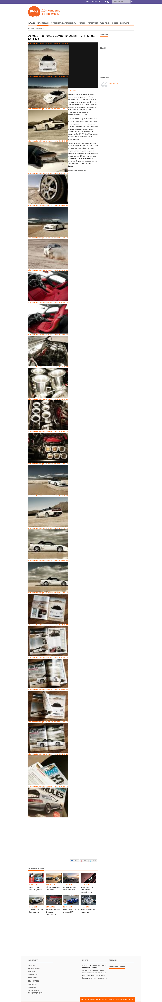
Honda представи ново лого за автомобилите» (87, 889)
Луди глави (105, 23)
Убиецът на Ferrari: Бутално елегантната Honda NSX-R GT (48, 92)
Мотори (82, 23)
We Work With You (128, 999)
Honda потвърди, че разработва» (88, 911)
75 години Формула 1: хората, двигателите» (53, 912)
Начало (31, 28)
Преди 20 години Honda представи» (35, 888)
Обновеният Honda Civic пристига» (36, 911)
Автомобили (42, 23)
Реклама (32, 987)
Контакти (124, 23)
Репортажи (93, 23)
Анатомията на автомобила (63, 23)
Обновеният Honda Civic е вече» (53, 888)
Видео (115, 23)
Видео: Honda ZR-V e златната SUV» (71, 911)
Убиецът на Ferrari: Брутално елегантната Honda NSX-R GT (48, 59)
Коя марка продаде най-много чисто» (70, 888)
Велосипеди (33, 981)
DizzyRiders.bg (113, 83)
